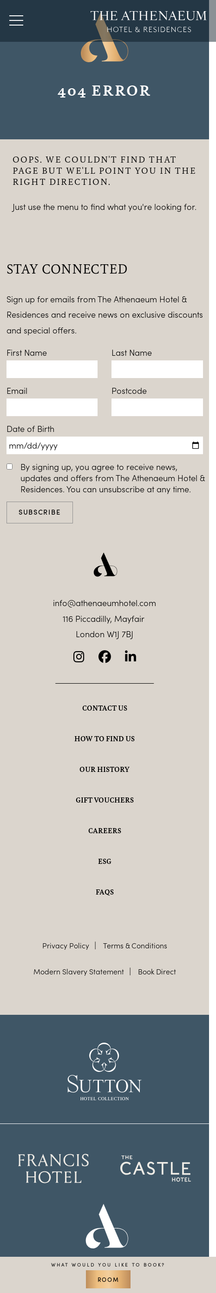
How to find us (104, 738)
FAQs (105, 891)
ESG (104, 861)
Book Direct (157, 971)
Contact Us (104, 707)
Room (108, 1279)
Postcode (129, 390)
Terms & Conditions (135, 945)
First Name (27, 352)
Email (17, 390)
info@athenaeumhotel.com (104, 602)
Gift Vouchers (105, 799)
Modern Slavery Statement (78, 971)
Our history (104, 769)
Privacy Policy (65, 945)
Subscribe (40, 512)
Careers (104, 830)
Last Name (131, 352)
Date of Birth (30, 428)
